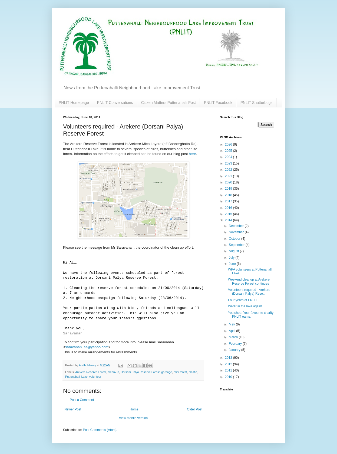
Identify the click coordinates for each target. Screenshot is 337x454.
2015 (229, 214)
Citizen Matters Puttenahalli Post (168, 102)
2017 (229, 201)
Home (134, 409)
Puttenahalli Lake (76, 376)
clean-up (113, 372)
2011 (229, 370)
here (192, 154)
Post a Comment (82, 400)
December (237, 226)
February (236, 344)
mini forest (180, 372)
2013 (229, 358)
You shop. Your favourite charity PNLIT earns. (250, 314)
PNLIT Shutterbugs (256, 102)
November (237, 232)
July (232, 257)
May (232, 324)
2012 (229, 364)
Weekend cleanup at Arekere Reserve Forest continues (249, 281)
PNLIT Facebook (218, 102)
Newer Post (72, 409)
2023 (229, 163)
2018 (229, 195)
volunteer (95, 376)
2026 (229, 144)
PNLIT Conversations (115, 102)
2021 (229, 176)
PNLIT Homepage (74, 102)
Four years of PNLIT (242, 300)
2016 (229, 208)
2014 (229, 220)
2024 (229, 157)
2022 (229, 170)
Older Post (194, 409)
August (234, 251)
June (233, 264)
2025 (229, 151)
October (235, 239)
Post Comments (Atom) (100, 430)
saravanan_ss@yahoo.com (86, 347)
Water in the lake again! (245, 306)
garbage (166, 372)
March (234, 337)
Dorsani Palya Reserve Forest (140, 372)
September (237, 245)
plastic (193, 372)
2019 (229, 188)
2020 (229, 182)
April (232, 331)
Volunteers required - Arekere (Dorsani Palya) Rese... (249, 291)
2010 (229, 377)
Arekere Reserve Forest (90, 372)
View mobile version (133, 418)
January (235, 350)
